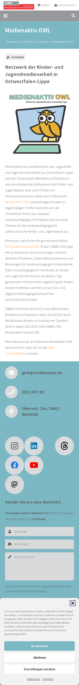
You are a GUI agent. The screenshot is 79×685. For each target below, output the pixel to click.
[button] (73, 603)
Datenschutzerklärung (31, 591)
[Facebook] (14, 465)
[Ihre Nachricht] (39, 566)
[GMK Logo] (18, 5)
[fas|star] (64, 445)
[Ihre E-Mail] (39, 544)
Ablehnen (39, 658)
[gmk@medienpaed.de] (13, 372)
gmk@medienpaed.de (42, 372)
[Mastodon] (14, 484)
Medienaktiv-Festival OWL (22, 246)
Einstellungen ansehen (39, 669)
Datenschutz (33, 678)
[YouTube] (33, 465)
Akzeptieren (39, 646)
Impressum (48, 678)
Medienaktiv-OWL (17, 202)
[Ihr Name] (39, 531)
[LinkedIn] (33, 445)
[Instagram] (14, 445)
